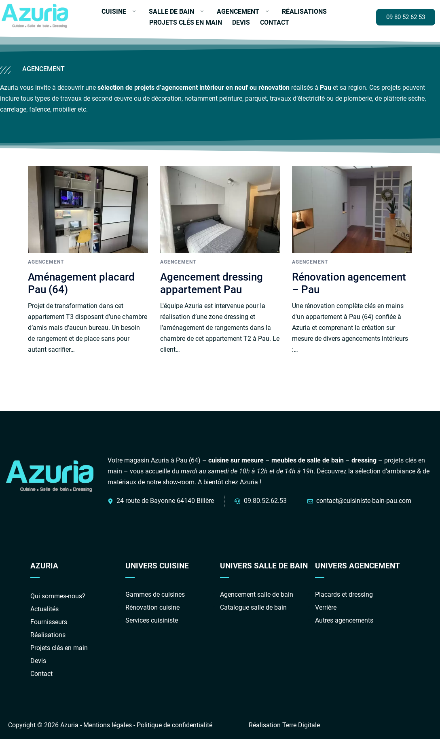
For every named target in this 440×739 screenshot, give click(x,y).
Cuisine (114, 11)
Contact (274, 22)
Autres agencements (344, 620)
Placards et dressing (344, 594)
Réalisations (304, 11)
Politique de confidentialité (174, 725)
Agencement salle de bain (256, 594)
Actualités (44, 609)
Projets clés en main (185, 22)
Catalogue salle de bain (253, 607)
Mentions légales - (110, 725)
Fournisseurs (48, 622)
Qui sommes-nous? (57, 596)
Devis (241, 22)
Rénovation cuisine (152, 607)
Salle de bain (171, 11)
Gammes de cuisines (155, 594)
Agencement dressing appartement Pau (211, 283)
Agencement (238, 11)
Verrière (325, 607)
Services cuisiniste (151, 620)
